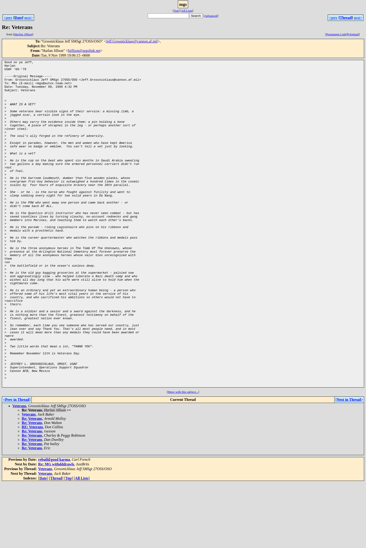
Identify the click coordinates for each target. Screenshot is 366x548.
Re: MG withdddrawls (56, 529)
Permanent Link (336, 34)
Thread (346, 18)
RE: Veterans (32, 492)
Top (176, 10)
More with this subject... (183, 457)
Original (353, 34)
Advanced (211, 16)
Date (18, 18)
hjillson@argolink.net (84, 51)
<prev (8, 18)
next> (28, 18)
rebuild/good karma (54, 525)
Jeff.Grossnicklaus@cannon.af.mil (132, 41)
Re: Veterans (32, 484)
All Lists (186, 10)
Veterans (19, 471)
